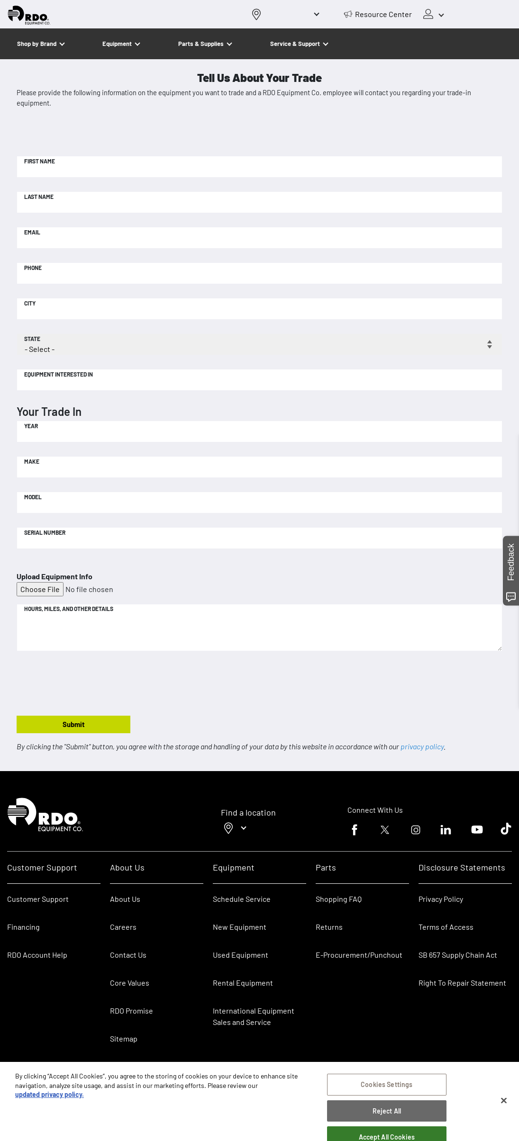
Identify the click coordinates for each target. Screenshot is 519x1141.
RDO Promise (131, 1010)
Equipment (117, 43)
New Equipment (239, 926)
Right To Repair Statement (462, 982)
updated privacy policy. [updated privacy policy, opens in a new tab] (49, 1098)
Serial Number (44, 532)
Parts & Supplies (201, 43)
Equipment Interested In (58, 374)
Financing (23, 926)
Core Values (129, 982)
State (32, 338)
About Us (125, 898)
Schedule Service (242, 898)
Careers (123, 926)
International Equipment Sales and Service (253, 1016)
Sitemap (123, 1038)
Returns (329, 926)
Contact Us (128, 954)
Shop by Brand (36, 43)
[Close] (503, 1104)
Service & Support (295, 43)
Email (32, 232)
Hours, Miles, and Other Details (68, 608)
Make (31, 461)
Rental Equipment (243, 982)
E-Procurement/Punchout (359, 954)
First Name (39, 161)
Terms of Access (446, 926)
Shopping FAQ (339, 898)
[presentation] (89, 683)
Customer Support (38, 898)
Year (31, 425)
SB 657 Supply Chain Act (458, 954)
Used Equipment (240, 954)
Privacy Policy (441, 898)
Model (33, 497)
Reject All (387, 1114)
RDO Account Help (37, 954)
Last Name (39, 196)
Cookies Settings (386, 1088)
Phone (33, 267)
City (30, 303)
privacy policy (422, 746)
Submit (74, 724)
